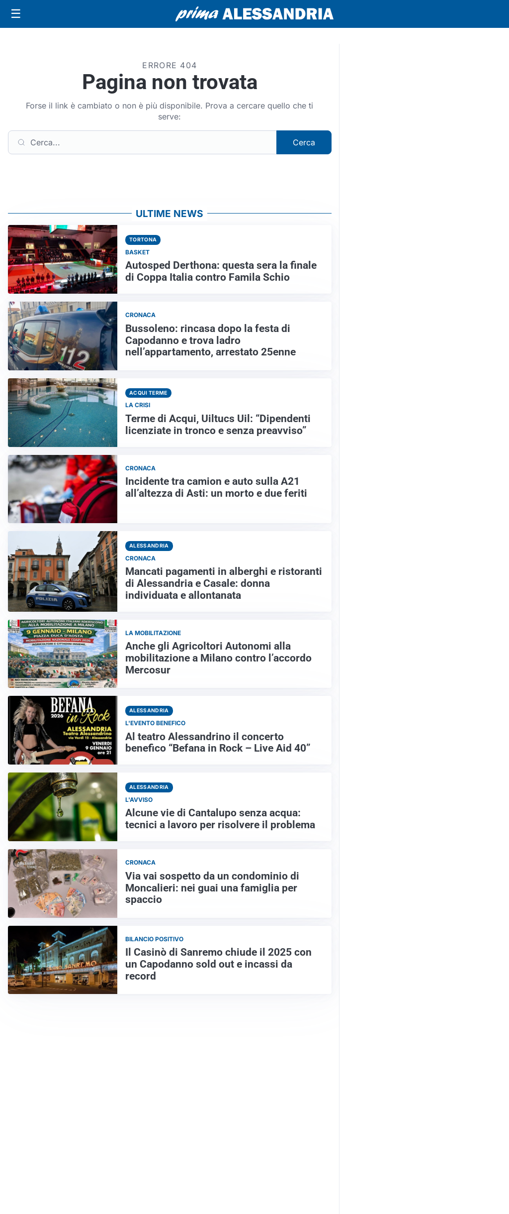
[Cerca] (142, 142)
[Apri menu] (15, 13)
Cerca (304, 142)
